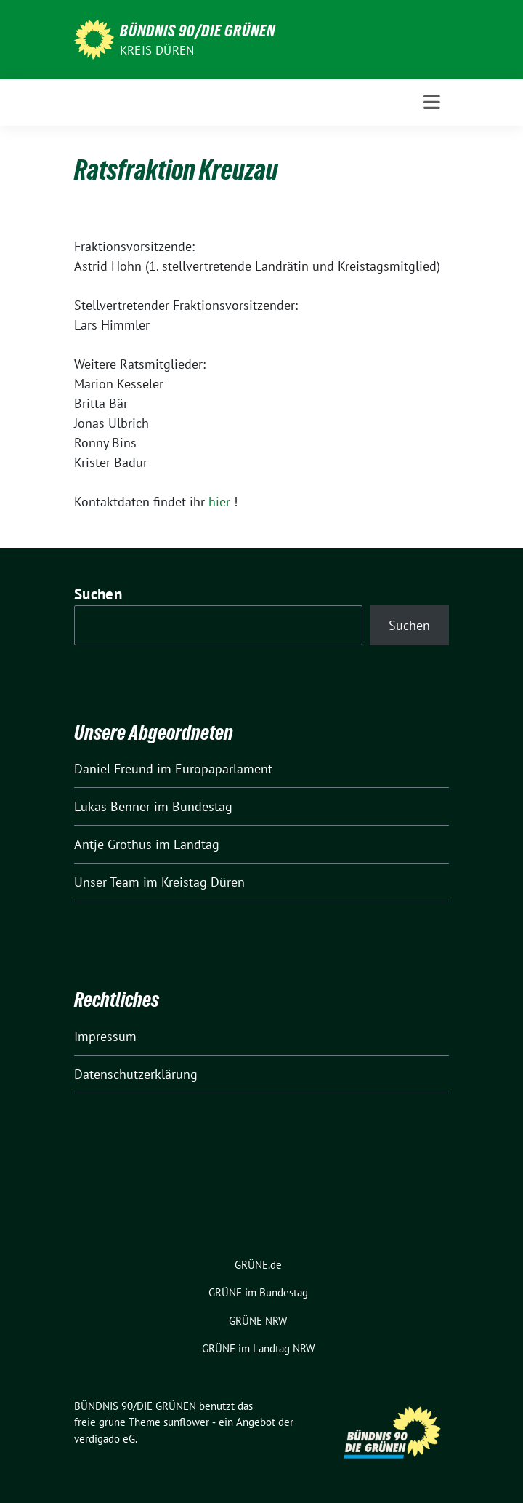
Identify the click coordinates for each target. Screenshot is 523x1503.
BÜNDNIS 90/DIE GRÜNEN (197, 30)
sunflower (186, 1422)
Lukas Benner (112, 806)
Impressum (105, 1036)
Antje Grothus (113, 844)
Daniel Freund (113, 768)
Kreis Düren (157, 50)
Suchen (98, 594)
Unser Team (106, 882)
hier (219, 501)
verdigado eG (104, 1439)
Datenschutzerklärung (136, 1074)
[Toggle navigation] (432, 102)
